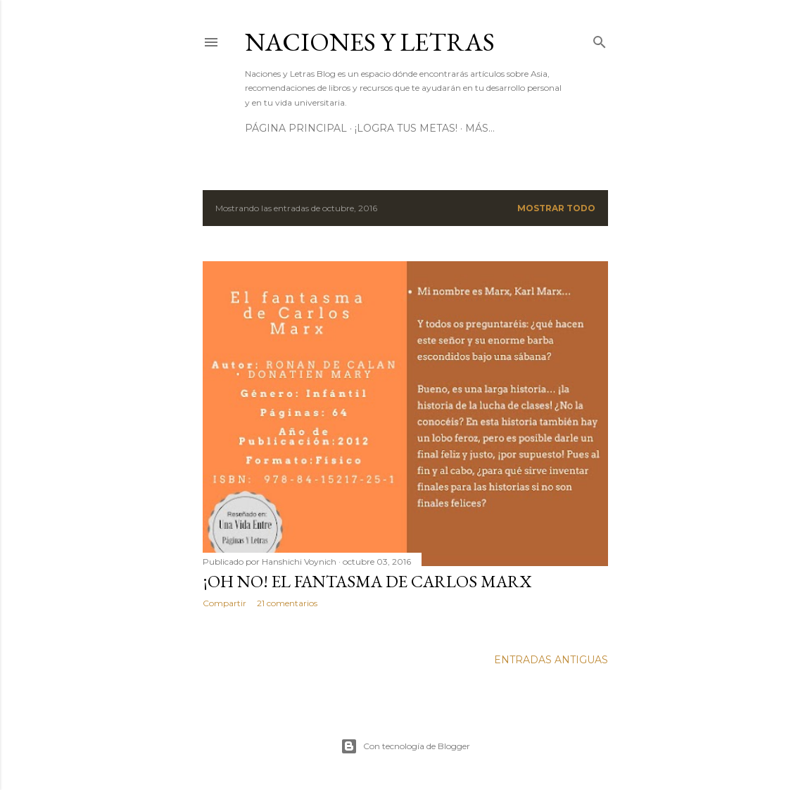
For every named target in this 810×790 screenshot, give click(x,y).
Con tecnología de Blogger (405, 746)
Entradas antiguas (551, 659)
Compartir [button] (224, 603)
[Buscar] (599, 39)
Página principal (296, 128)
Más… (480, 128)
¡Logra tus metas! (406, 128)
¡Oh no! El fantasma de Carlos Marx (367, 581)
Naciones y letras (370, 41)
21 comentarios (287, 603)
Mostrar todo (556, 208)
